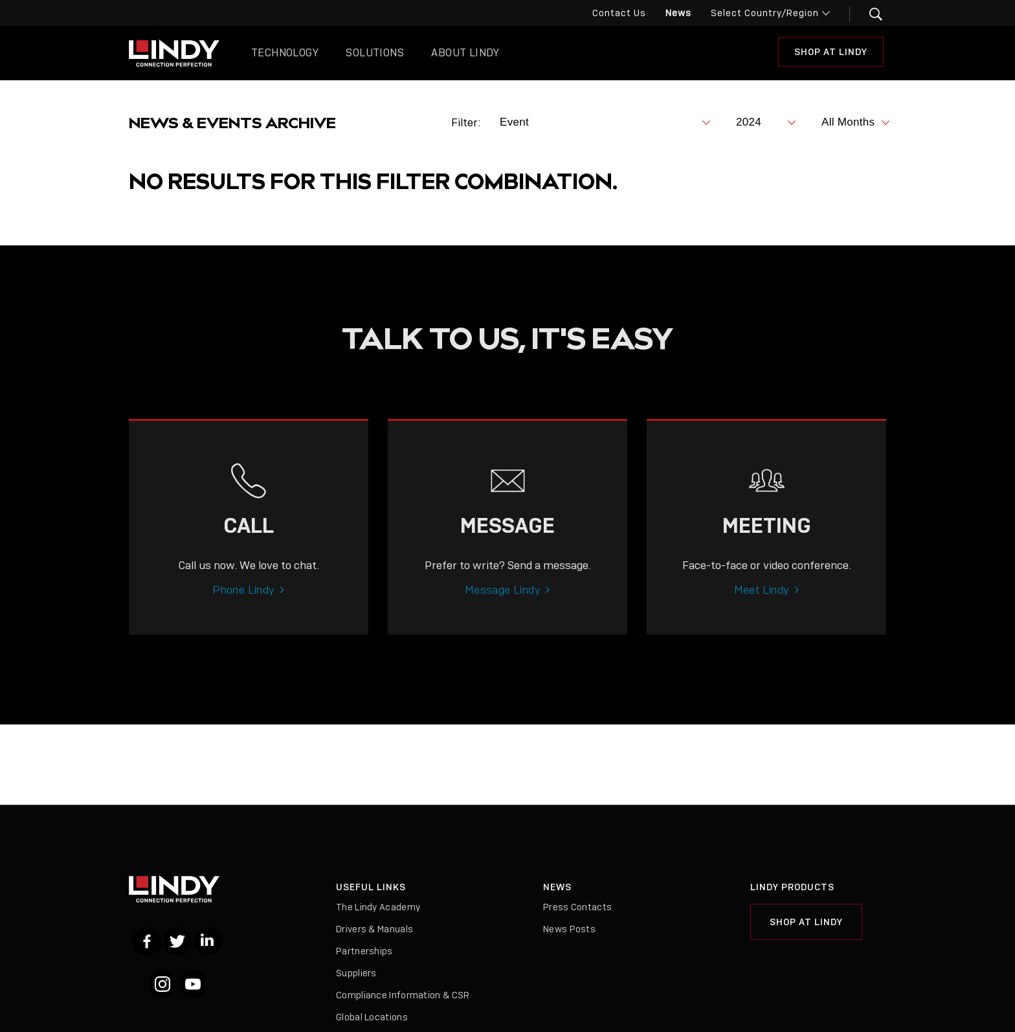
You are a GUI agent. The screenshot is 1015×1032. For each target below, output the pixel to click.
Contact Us (619, 13)
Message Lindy (503, 608)
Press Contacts (577, 907)
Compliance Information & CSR (402, 995)
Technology (284, 53)
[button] (867, 14)
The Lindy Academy (378, 907)
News (678, 13)
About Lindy (465, 53)
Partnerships (364, 951)
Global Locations (372, 1017)
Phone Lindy (243, 608)
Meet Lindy (762, 608)
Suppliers (356, 973)
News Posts (569, 929)
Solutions (375, 53)
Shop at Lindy (830, 52)
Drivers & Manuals (374, 929)
